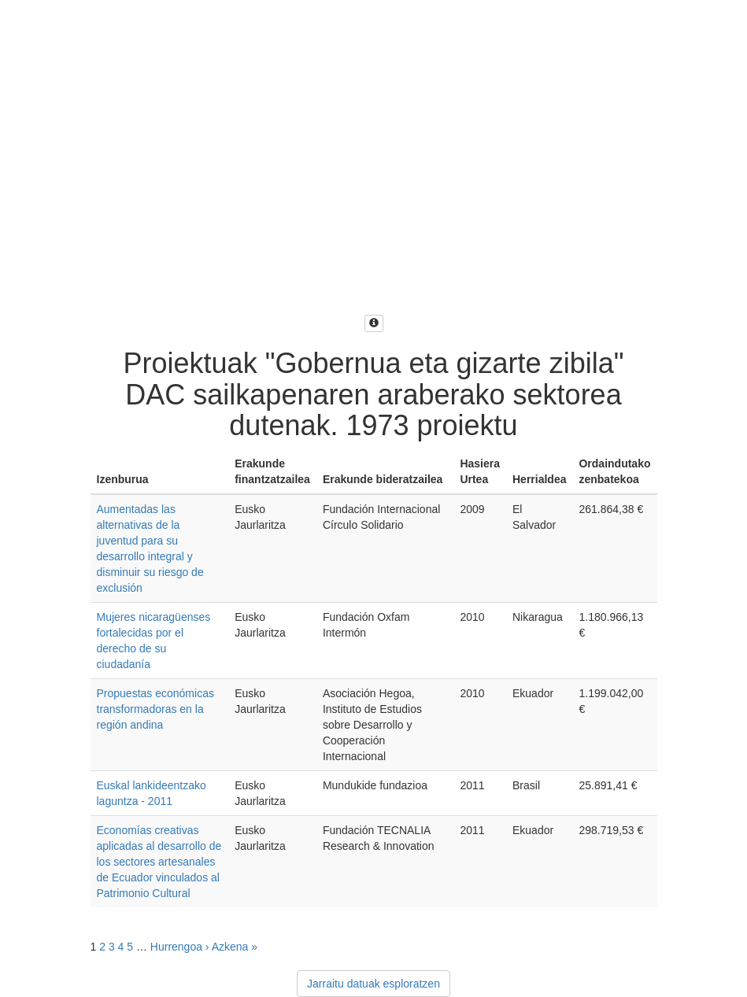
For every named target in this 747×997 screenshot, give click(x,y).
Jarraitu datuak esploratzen (373, 983)
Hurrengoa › (179, 946)
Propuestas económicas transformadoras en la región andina (155, 709)
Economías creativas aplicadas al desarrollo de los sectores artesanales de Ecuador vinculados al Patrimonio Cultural (159, 861)
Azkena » (234, 946)
